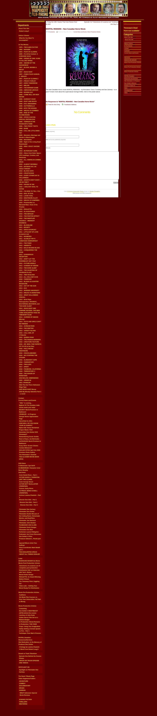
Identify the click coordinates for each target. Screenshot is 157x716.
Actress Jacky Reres (26, 488)
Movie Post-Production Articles (29, 563)
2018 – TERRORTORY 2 (27, 371)
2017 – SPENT (24, 367)
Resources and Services (131, 78)
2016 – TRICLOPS (25, 364)
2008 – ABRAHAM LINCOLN (28, 90)
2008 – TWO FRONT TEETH (28, 126)
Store (125, 88)
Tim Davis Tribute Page (26, 676)
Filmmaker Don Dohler (27, 511)
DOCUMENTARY (24, 686)
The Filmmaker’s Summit (27, 454)
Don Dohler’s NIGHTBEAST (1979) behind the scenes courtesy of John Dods (28, 613)
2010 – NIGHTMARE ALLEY (28, 198)
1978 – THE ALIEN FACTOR (28, 47)
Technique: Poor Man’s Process (30, 633)
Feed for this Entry (54, 104)
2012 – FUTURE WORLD (27, 263)
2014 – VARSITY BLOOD (27, 330)
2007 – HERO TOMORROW (28, 83)
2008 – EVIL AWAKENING (27, 103)
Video (125, 92)
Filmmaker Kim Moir (26, 529)
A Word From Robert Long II (28, 649)
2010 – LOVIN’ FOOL (26, 196)
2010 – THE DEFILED (26, 214)
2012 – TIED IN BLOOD (27, 275)
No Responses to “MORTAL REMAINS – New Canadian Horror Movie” (70, 102)
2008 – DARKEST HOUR (27, 99)
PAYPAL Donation (25, 637)
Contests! (127, 50)
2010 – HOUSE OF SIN (26, 184)
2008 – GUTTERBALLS (27, 106)
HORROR (22, 690)
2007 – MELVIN (24, 85)
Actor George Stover (26, 482)
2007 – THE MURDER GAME (28, 88)
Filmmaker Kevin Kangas (27, 527)
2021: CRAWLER (25, 382)
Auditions (22, 595)
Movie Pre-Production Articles (29, 592)
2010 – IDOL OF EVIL (26, 193)
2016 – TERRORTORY (26, 362)
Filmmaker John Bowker (27, 523)
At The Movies (23, 44)
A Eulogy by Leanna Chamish (29, 647)
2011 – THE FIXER (25, 243)
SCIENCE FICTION (25, 699)
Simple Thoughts (95, 191)
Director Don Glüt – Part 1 (28, 500)
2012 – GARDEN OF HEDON (28, 265)
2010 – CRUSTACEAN (26, 173)
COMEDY (22, 683)
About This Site (24, 28)
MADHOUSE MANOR (130, 60)
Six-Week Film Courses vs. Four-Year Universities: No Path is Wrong (30, 599)
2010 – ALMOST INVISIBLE (28, 164)
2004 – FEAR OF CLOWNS (28, 52)
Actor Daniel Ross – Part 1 (28, 475)
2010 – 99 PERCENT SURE (28, 151)
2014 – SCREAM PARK (27, 326)
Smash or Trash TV (129, 85)
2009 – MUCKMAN (25, 139)
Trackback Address (70, 104)
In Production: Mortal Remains (29, 622)
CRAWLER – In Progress (27, 414)
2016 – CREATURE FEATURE (29, 342)
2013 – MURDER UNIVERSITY (29, 290)
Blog (125, 23)
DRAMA (21, 688)
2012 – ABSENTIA (25, 245)
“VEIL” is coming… (25, 403)
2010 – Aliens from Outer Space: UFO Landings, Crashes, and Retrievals (30, 155)
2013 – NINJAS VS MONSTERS (29, 293)
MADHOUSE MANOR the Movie (29, 561)
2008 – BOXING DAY (26, 92)
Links (20, 558)
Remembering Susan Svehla (28, 436)
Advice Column (24, 35)
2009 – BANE (23, 128)
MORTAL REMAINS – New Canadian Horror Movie (65, 29)
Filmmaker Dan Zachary (27, 509)
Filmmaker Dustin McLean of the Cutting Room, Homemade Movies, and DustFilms (29, 516)
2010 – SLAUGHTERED (27, 211)
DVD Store (22, 463)
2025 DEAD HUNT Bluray (27, 389)
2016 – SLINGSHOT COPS (28, 360)
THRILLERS (23, 702)
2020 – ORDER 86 (25, 380)
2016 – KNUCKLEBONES (27, 353)
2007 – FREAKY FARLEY (27, 81)
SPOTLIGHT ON (24, 667)
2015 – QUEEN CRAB (26, 337)
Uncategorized (128, 90)
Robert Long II (24, 31)
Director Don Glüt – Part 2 (28, 502)
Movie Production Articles (27, 606)
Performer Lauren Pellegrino (29, 532)
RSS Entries (76, 193)
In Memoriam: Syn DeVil (27, 465)
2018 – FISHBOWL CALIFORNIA (30, 369)
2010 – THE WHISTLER (27, 218)
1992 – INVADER (24, 49)
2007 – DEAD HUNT (25, 72)
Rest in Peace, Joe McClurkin (29, 439)
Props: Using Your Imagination (29, 626)
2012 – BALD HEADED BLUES (29, 248)
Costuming (23, 608)
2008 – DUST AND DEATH (28, 101)
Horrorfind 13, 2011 (25, 421)
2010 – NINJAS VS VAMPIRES (29, 200)
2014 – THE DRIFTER (26, 328)
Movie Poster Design (26, 574)
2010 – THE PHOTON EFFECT (29, 216)
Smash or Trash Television (28, 653)
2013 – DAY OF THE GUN (27, 286)
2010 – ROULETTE (25, 209)
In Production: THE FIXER (28, 624)
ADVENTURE (23, 681)
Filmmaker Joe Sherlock (27, 520)
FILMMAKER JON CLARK (28, 525)
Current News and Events (27, 400)
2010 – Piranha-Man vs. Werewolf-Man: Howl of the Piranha (28, 205)
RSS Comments (86, 193)
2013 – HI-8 (23, 288)
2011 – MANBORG (25, 236)
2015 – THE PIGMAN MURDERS (30, 339)
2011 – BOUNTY (24, 227)
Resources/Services (25, 640)
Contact (21, 398)
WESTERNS (23, 704)
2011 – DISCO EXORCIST (27, 229)
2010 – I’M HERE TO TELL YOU (29, 191)
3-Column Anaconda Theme (75, 191)
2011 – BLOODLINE (25, 225)
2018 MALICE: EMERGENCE (28, 378)
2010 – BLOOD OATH (26, 171)
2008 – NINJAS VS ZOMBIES (28, 110)
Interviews (22, 472)
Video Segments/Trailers (27, 678)
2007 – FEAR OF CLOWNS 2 (28, 78)
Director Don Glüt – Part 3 (29, 505)
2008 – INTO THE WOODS (28, 108)
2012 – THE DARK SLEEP (28, 268)
